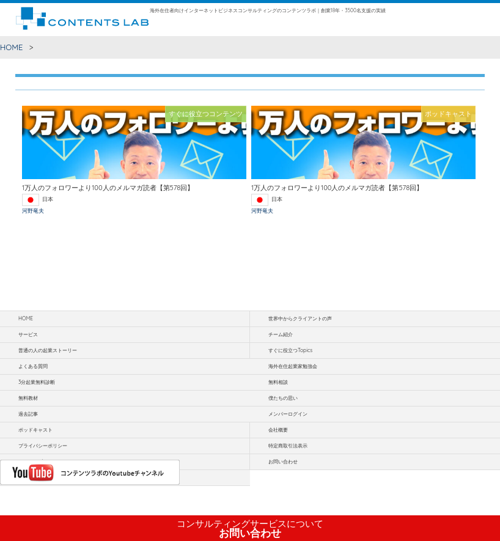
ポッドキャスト (35, 430)
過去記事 (28, 414)
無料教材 (28, 398)
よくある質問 (33, 366)
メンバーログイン (287, 414)
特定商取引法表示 (287, 446)
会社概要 (278, 430)
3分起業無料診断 (36, 382)
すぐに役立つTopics (290, 350)
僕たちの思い (283, 398)
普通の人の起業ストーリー (47, 350)
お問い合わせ (250, 529)
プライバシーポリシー (42, 446)
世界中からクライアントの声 (300, 318)
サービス (28, 334)
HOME (11, 47)
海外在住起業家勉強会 (292, 366)
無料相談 (278, 382)
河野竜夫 (33, 210)
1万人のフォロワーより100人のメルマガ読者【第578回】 (108, 187)
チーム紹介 (280, 334)
